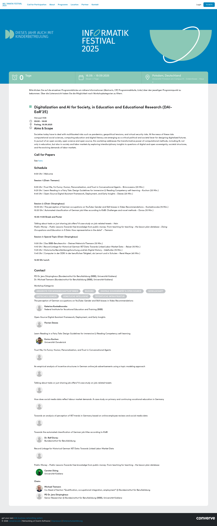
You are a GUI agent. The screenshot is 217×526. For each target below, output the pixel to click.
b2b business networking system (28, 518)
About (52, 4)
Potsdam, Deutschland (166, 75)
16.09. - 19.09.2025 (97, 75)
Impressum (56, 521)
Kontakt (95, 4)
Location (74, 4)
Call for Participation (36, 4)
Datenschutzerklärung (73, 521)
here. (40, 160)
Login (198, 4)
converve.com (15, 521)
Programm (63, 4)
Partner (85, 4)
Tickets (209, 4)
